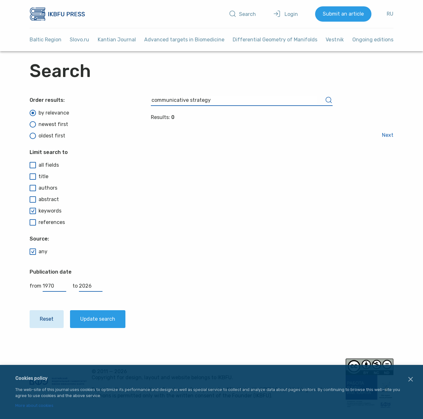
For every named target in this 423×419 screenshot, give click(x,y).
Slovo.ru (79, 40)
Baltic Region (45, 40)
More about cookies (34, 405)
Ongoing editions (372, 40)
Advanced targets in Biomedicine (184, 40)
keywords (45, 211)
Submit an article (343, 14)
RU (390, 14)
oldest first (47, 136)
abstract (44, 199)
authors (43, 188)
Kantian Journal (117, 40)
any (38, 251)
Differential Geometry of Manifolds (275, 40)
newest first (49, 124)
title (39, 176)
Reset (46, 319)
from (48, 286)
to (87, 286)
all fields (44, 165)
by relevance (49, 113)
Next (387, 135)
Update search (97, 319)
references (47, 222)
